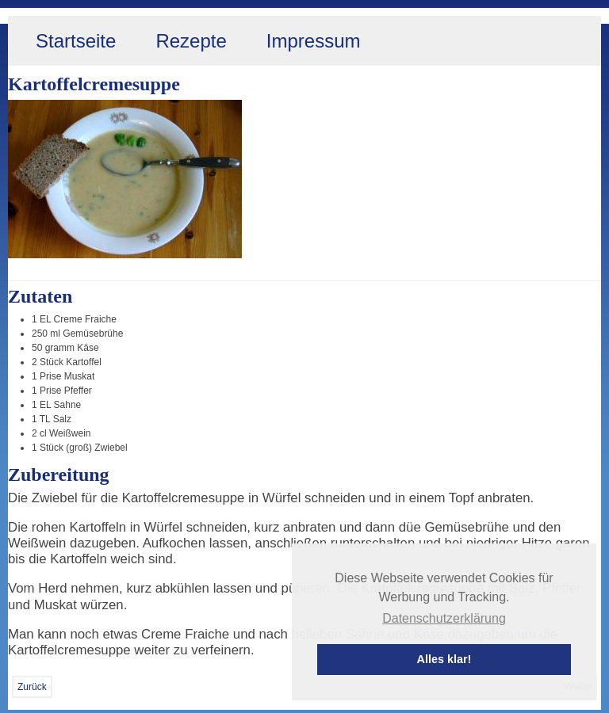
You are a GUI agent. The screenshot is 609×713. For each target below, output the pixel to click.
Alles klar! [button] (444, 659)
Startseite (76, 40)
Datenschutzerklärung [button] (444, 618)
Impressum (313, 40)
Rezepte (190, 40)
